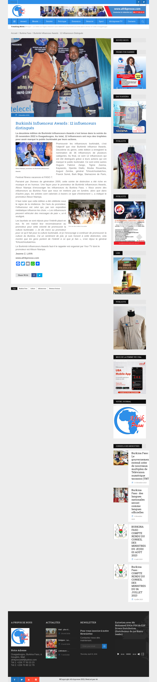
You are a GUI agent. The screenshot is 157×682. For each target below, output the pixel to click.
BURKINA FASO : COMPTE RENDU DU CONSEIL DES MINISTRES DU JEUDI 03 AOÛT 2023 (138, 541)
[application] (130, 648)
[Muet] (139, 654)
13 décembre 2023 (140, 483)
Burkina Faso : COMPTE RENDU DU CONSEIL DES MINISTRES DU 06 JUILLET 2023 (138, 581)
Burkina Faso (25, 33)
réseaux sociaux (54, 288)
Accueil (14, 33)
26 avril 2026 (65, 633)
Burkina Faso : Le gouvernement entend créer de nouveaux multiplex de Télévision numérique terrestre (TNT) (140, 465)
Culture (32, 288)
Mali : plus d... (64, 629)
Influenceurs (42, 288)
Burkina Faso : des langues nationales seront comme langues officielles (138, 501)
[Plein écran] (143, 654)
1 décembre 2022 (23, 115)
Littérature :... (63, 651)
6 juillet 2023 (138, 599)
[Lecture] (118, 654)
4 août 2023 (138, 559)
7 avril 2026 (65, 655)
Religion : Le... (64, 640)
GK (97, 679)
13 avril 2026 (65, 644)
